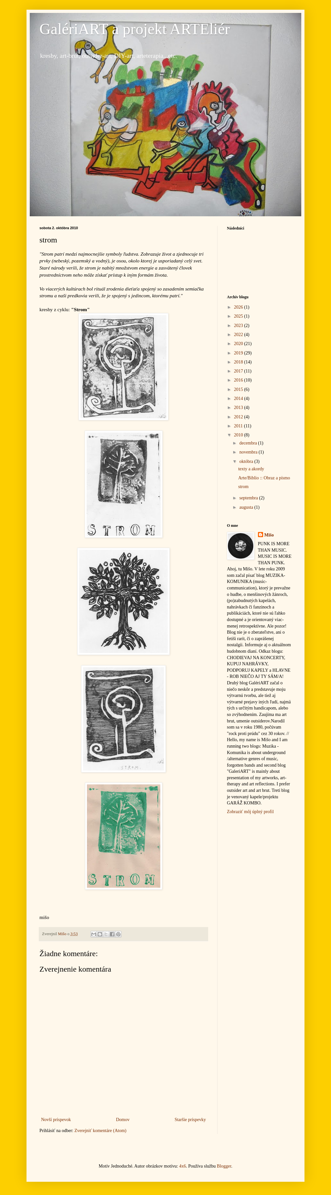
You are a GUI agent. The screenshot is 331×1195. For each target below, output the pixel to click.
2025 (239, 316)
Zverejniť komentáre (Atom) (100, 1130)
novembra (248, 452)
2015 (239, 389)
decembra (248, 443)
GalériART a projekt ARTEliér (134, 28)
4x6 (182, 1166)
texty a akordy (251, 468)
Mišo (269, 535)
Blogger (224, 1166)
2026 (239, 307)
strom (243, 486)
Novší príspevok (56, 1119)
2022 (239, 334)
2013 (239, 407)
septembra (249, 497)
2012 (239, 416)
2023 (239, 325)
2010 (239, 435)
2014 (239, 398)
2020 (239, 343)
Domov (123, 1119)
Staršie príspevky (190, 1119)
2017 (239, 371)
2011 (239, 426)
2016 (239, 380)
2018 (239, 362)
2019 (239, 353)
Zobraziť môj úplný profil (250, 811)
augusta (246, 507)
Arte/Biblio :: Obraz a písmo (264, 477)
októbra (246, 461)
